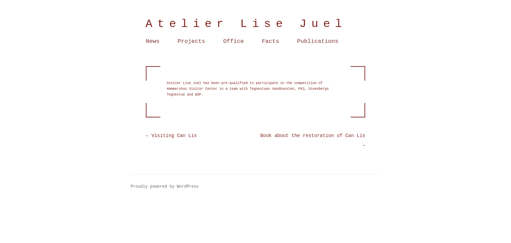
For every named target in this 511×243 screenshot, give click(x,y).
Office (233, 41)
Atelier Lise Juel (246, 24)
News (153, 41)
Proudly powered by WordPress (165, 186)
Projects (191, 41)
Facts (270, 41)
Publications (317, 41)
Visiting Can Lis (171, 135)
